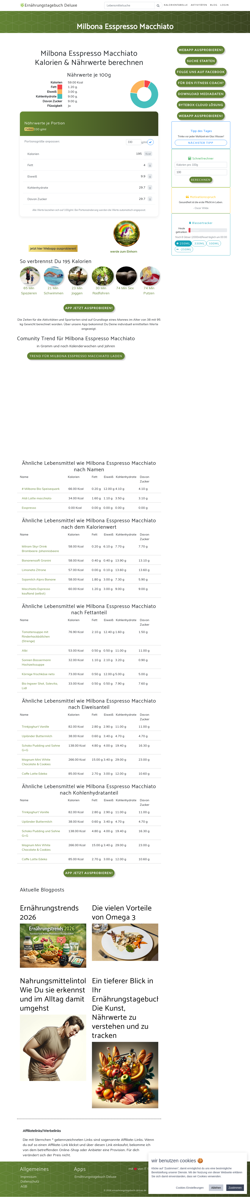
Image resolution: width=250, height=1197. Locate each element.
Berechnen (201, 179)
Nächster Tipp (200, 142)
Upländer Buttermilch (37, 736)
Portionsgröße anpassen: (42, 141)
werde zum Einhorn (125, 249)
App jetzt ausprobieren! (89, 308)
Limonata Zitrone (34, 570)
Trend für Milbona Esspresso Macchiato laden (76, 356)
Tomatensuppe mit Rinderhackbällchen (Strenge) (36, 636)
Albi (24, 650)
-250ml (183, 249)
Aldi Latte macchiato (36, 498)
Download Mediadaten (201, 94)
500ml (213, 243)
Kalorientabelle (176, 5)
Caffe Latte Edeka (34, 773)
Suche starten (201, 61)
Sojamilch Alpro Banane (39, 579)
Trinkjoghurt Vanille (35, 726)
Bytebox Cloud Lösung (201, 105)
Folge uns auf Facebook (201, 72)
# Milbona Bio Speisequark (41, 489)
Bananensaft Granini (36, 560)
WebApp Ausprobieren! (201, 50)
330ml (199, 243)
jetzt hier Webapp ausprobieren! (53, 249)
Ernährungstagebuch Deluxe (49, 5)
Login (224, 5)
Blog (213, 5)
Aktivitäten (199, 5)
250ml (183, 243)
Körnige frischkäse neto (38, 674)
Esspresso (29, 508)
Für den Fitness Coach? (201, 83)
